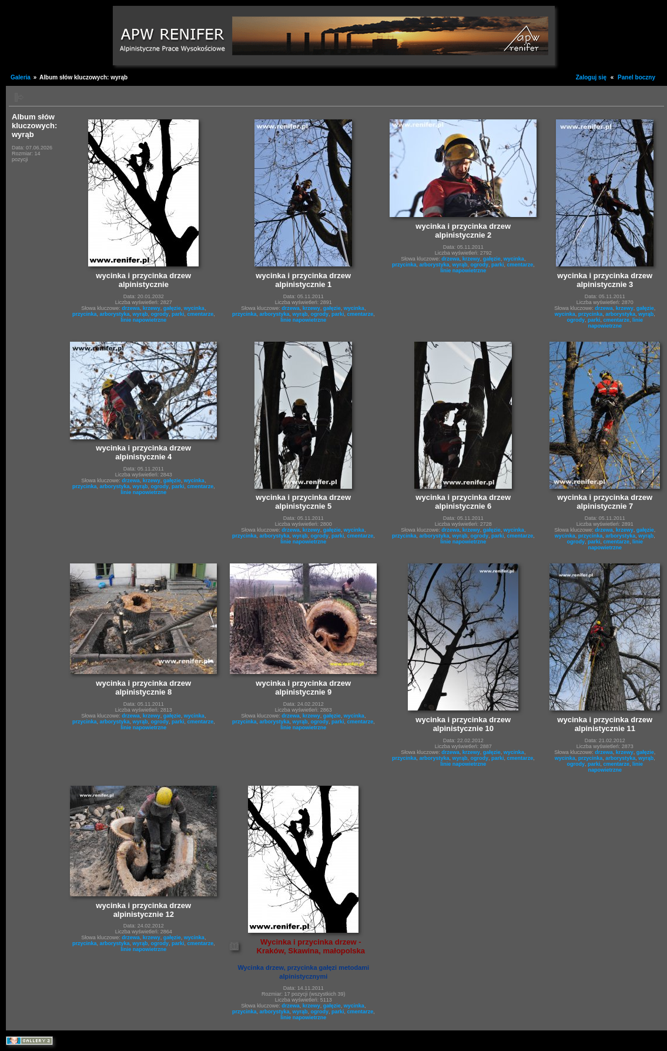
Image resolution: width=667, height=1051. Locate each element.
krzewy (151, 308)
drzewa (131, 308)
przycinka (84, 314)
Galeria (21, 77)
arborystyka (114, 314)
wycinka (194, 308)
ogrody (160, 314)
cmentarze (200, 314)
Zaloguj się (591, 77)
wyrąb (140, 314)
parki (178, 314)
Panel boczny (636, 77)
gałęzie (172, 308)
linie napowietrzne (143, 320)
